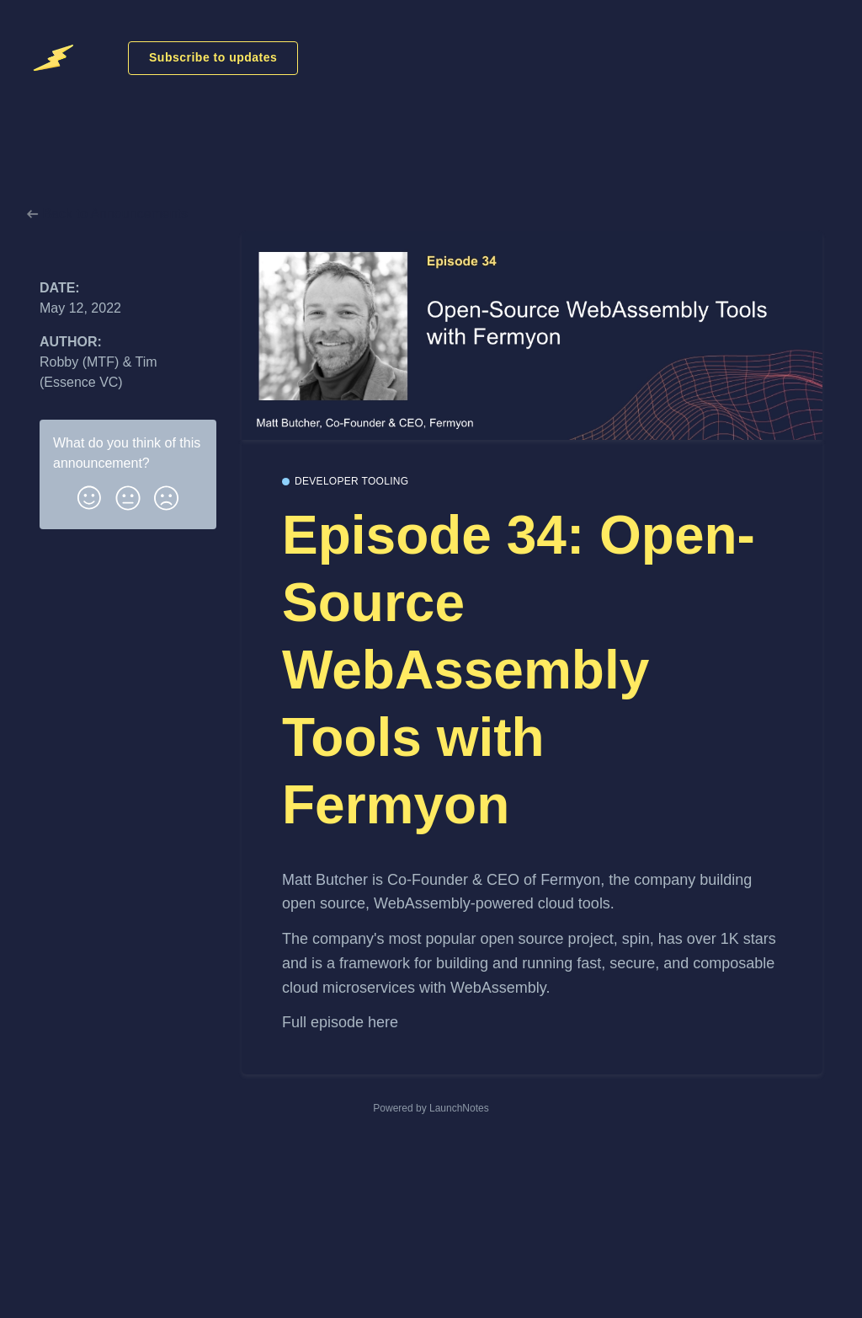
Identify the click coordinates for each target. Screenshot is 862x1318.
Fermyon (570, 879)
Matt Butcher (325, 879)
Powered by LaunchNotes (430, 1108)
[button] (89, 494)
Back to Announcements (107, 213)
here (383, 1022)
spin (636, 938)
